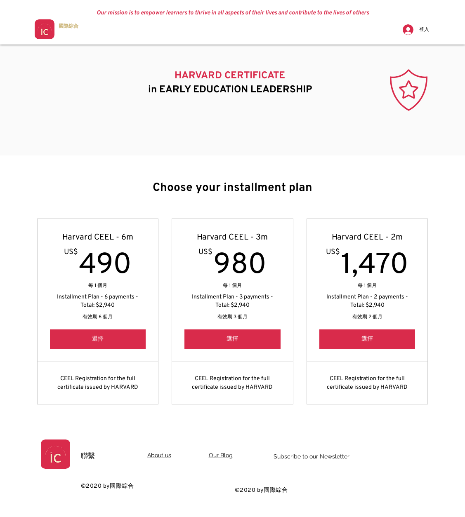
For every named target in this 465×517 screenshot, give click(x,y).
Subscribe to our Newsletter (311, 456)
